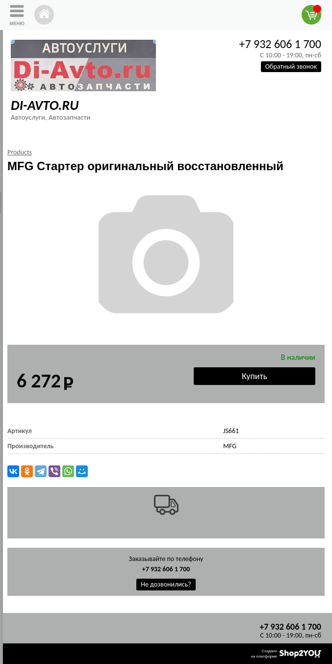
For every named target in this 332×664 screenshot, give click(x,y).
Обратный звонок (291, 66)
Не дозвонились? (166, 584)
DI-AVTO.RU (44, 105)
